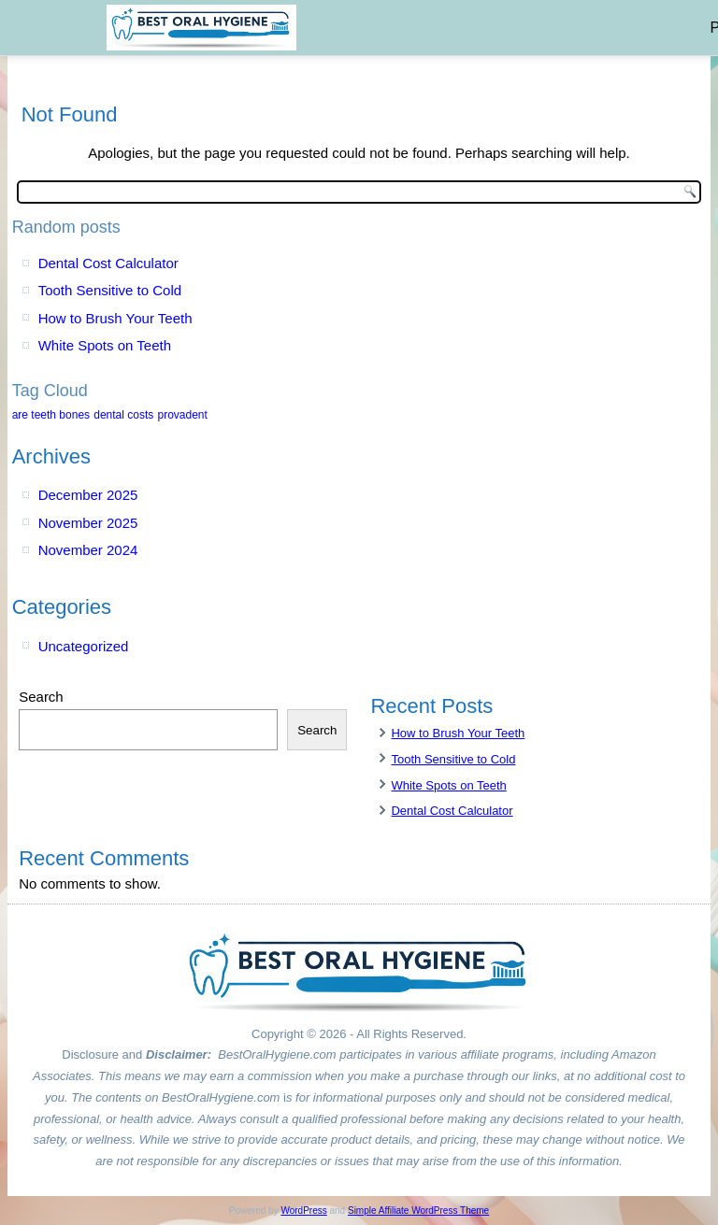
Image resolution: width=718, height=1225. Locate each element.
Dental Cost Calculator (108, 263)
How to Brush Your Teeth (115, 318)
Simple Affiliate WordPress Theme (418, 1210)
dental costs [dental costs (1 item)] (123, 414)
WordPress (303, 1210)
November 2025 (88, 523)
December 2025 (88, 495)
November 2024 (88, 550)
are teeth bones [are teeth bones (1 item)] (51, 414)
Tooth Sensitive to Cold (109, 290)
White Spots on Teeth (104, 345)
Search (41, 697)
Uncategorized (83, 646)
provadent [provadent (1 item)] (182, 414)
